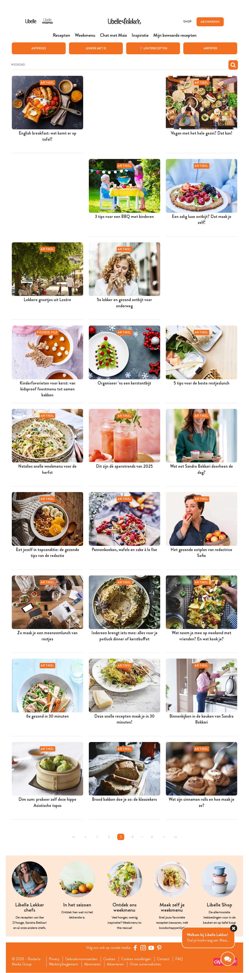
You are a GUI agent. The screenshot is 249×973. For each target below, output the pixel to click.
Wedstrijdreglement (63, 964)
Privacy (54, 959)
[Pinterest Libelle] (159, 947)
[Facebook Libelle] (135, 947)
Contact (163, 959)
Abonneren (92, 964)
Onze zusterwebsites (145, 964)
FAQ (179, 959)
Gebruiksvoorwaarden (81, 959)
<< (73, 837)
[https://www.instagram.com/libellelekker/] (143, 947)
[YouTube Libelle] (151, 947)
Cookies (109, 959)
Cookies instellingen (136, 959)
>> (175, 837)
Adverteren (115, 964)
